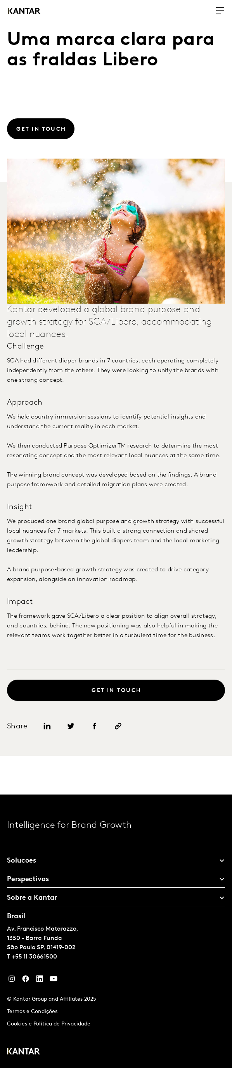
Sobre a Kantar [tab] (32, 898)
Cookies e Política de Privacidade (48, 1024)
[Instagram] (11, 980)
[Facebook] (25, 980)
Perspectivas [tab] (28, 879)
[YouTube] (39, 980)
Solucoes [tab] (21, 861)
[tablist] (116, 931)
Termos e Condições (32, 1012)
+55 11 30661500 (34, 957)
